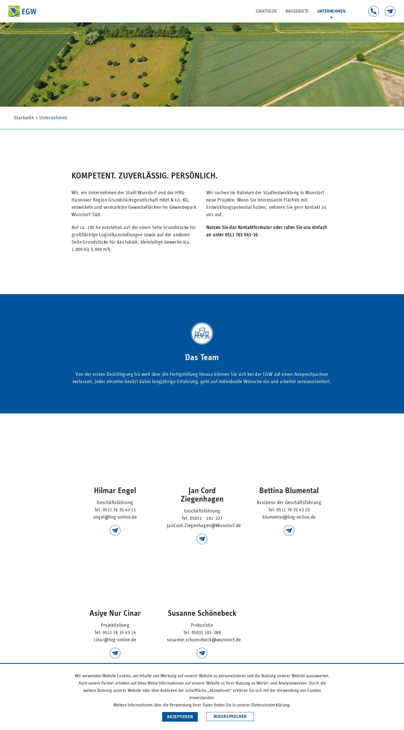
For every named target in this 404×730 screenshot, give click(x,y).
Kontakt (390, 11)
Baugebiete (297, 11)
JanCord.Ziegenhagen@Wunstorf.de (204, 525)
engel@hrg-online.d (115, 530)
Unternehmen (331, 11)
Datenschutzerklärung (270, 705)
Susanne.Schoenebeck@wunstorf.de (202, 653)
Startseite (266, 11)
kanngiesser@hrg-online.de (115, 653)
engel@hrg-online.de (115, 517)
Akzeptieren (180, 717)
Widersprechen (230, 716)
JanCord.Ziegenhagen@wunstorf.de (202, 539)
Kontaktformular (255, 227)
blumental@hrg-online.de (289, 530)
